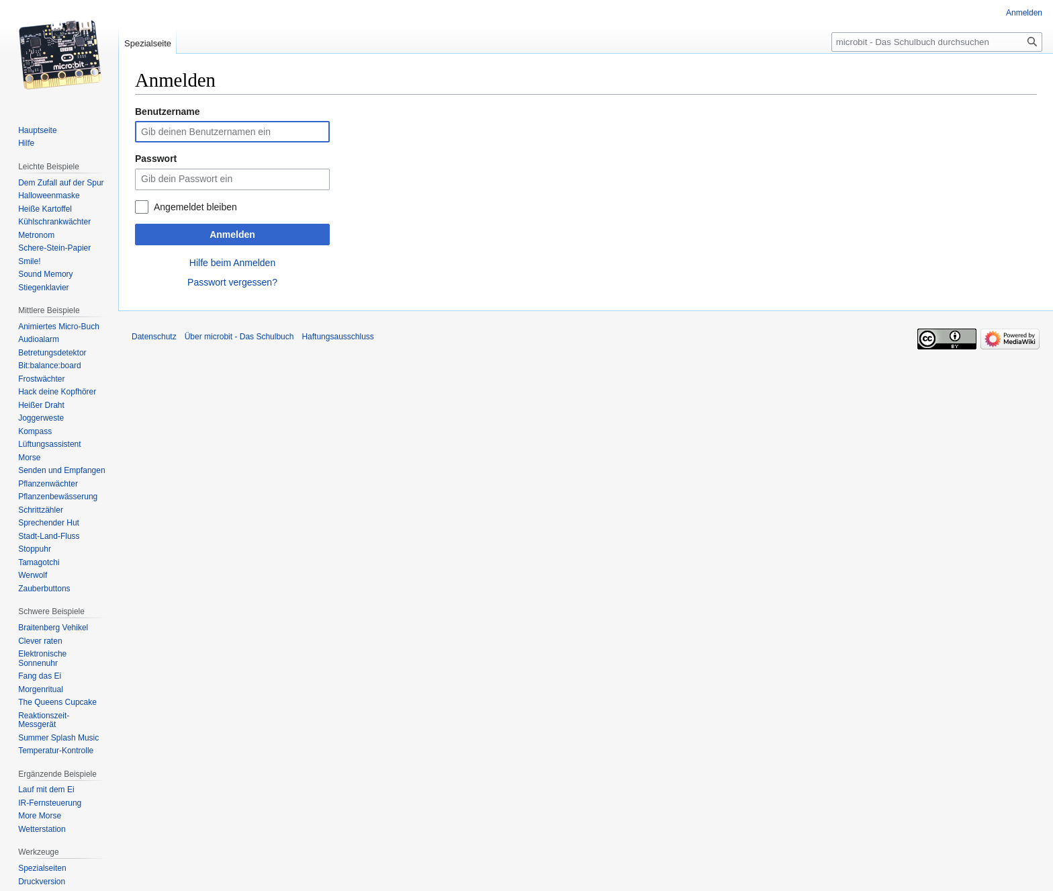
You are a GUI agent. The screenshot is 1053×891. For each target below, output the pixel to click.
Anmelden (232, 234)
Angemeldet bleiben (195, 207)
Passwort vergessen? (232, 282)
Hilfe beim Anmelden (232, 262)
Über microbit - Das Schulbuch (239, 336)
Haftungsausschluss (337, 336)
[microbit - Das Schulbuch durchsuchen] (936, 42)
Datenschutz (154, 336)
